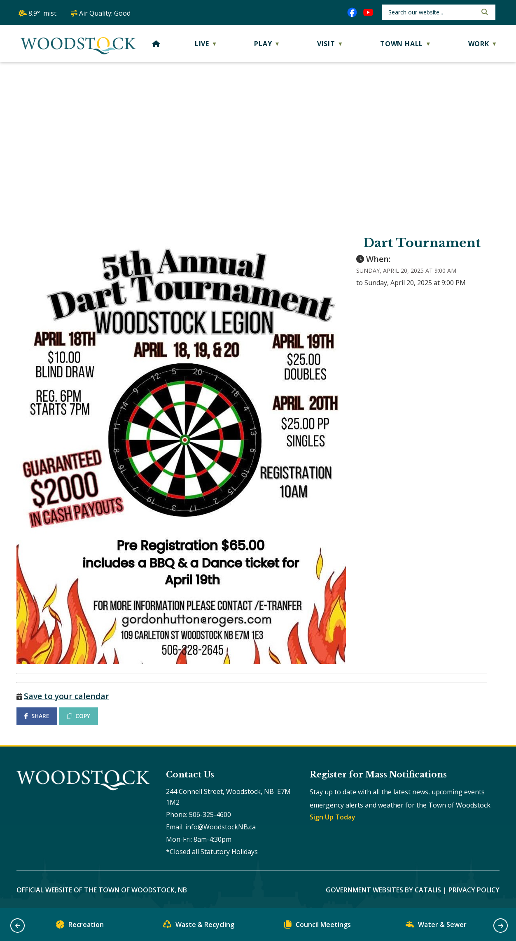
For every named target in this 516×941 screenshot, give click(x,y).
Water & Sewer (436, 926)
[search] (432, 12)
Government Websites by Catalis (383, 889)
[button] (484, 12)
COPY (78, 716)
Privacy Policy (474, 889)
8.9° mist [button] (42, 13)
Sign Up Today (332, 817)
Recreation (80, 926)
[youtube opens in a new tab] (368, 12)
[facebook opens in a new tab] (352, 12)
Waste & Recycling (198, 926)
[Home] (156, 43)
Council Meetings (317, 926)
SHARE (36, 716)
